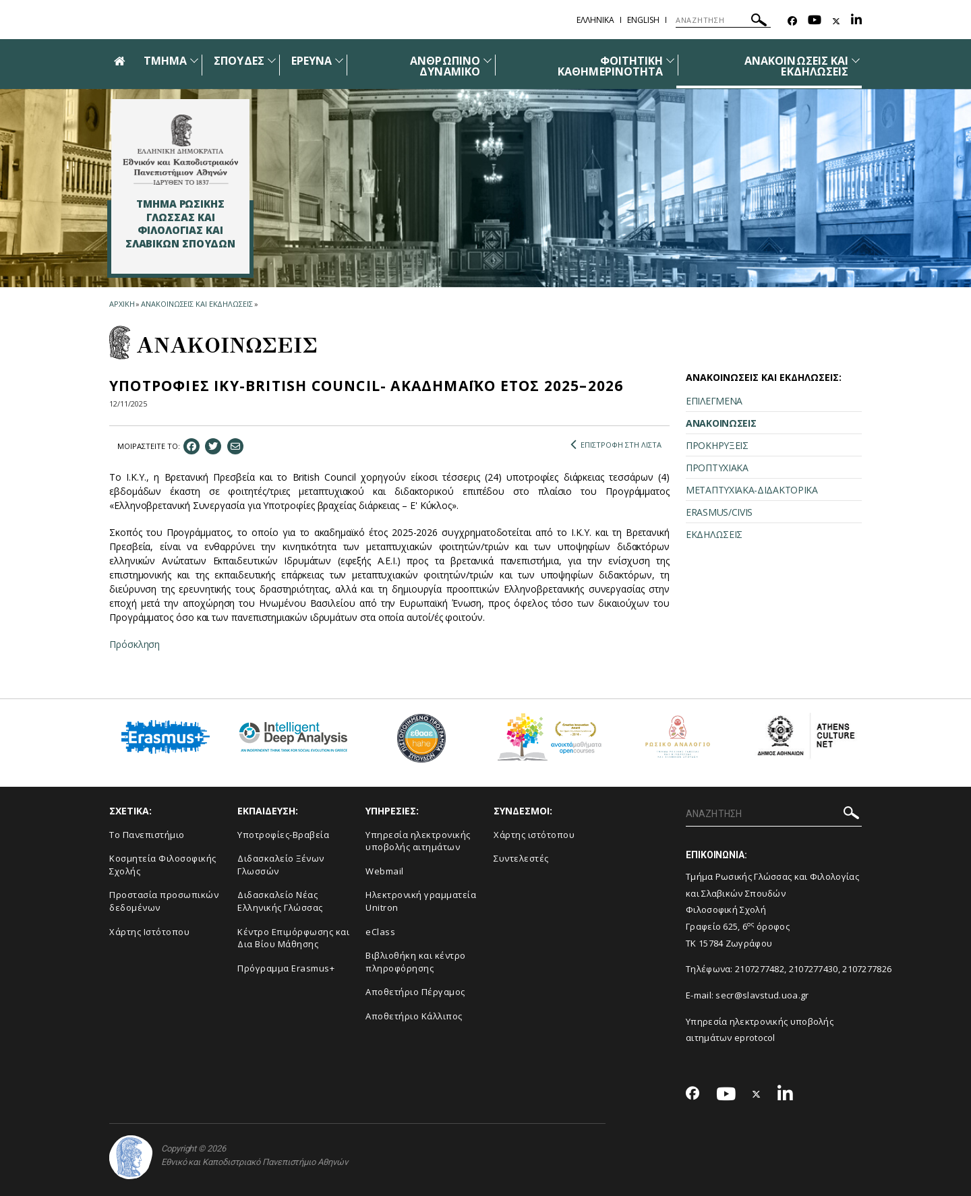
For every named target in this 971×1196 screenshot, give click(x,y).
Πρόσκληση (134, 644)
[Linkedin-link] (856, 21)
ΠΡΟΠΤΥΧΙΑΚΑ (717, 467)
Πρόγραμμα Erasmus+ (285, 968)
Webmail (384, 871)
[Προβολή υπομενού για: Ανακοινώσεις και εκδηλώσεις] (855, 60)
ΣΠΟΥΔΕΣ (239, 60)
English (643, 20)
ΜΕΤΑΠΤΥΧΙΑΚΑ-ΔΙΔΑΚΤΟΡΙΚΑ (752, 489)
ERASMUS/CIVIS (719, 512)
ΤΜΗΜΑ (165, 60)
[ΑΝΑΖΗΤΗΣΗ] (723, 20)
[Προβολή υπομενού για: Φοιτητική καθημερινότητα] (670, 60)
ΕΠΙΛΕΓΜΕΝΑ (714, 400)
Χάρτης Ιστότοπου (149, 932)
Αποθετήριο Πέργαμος (415, 992)
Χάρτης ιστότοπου (534, 835)
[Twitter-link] (836, 21)
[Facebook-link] (792, 21)
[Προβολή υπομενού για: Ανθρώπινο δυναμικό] (487, 60)
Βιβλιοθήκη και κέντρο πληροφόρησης (415, 961)
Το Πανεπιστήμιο (147, 835)
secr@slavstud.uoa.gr (761, 995)
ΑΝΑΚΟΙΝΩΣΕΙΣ (721, 423)
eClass (380, 932)
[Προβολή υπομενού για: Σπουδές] (271, 60)
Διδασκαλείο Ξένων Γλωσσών (280, 864)
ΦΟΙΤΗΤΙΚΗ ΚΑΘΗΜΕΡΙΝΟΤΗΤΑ (610, 66)
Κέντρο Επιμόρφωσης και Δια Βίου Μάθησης (293, 938)
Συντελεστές (521, 858)
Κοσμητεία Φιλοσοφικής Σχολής (162, 864)
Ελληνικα (595, 20)
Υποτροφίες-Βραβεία (283, 835)
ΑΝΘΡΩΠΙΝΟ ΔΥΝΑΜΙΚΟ (444, 66)
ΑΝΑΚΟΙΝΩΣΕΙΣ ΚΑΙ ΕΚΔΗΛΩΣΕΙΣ (796, 66)
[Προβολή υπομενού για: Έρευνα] (339, 60)
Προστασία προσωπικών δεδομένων (163, 901)
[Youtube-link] (814, 21)
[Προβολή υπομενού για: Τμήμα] (194, 60)
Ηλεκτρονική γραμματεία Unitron (420, 901)
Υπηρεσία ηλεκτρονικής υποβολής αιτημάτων (418, 841)
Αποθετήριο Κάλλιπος (414, 1016)
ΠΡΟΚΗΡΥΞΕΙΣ (717, 445)
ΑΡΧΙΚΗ (121, 304)
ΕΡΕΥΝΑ (311, 60)
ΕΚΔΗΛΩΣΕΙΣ (714, 534)
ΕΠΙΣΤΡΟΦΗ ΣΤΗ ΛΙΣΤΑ (615, 445)
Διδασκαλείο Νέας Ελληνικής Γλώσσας (280, 901)
